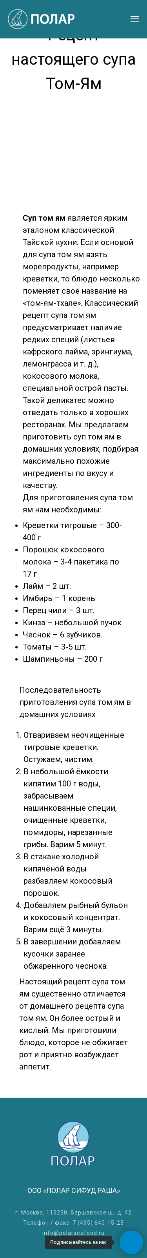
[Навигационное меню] (135, 19)
